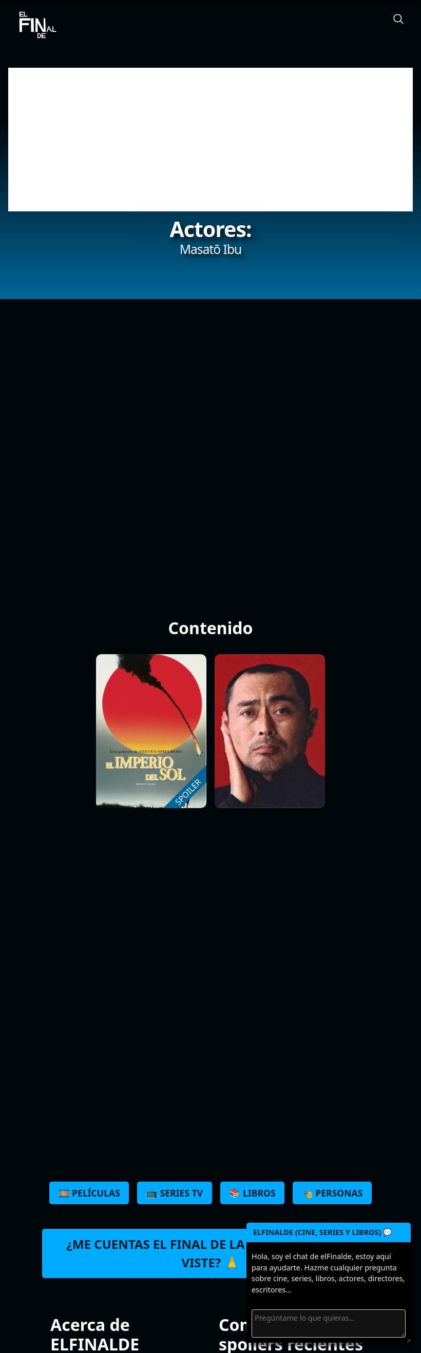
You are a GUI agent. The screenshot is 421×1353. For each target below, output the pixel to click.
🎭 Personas (332, 1193)
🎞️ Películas (89, 1193)
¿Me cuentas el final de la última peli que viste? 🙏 (210, 1253)
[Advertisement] (210, 139)
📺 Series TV (174, 1193)
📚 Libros (252, 1193)
